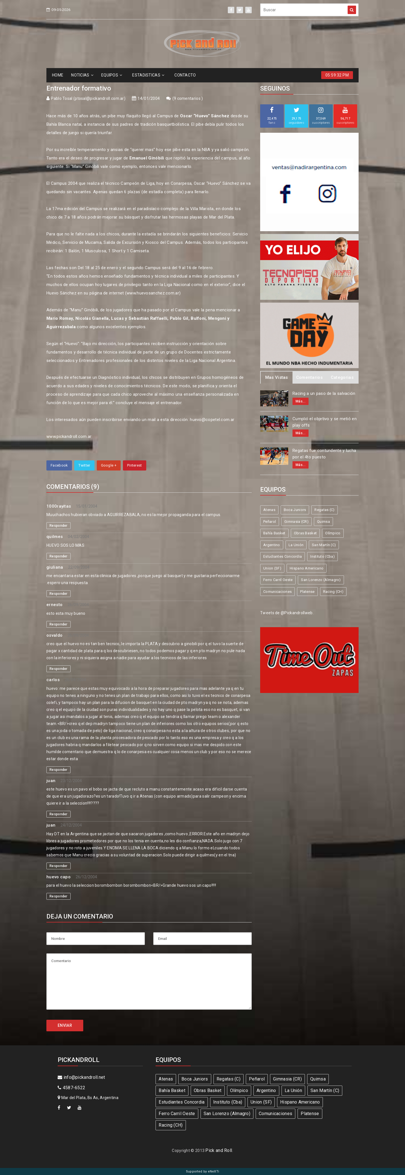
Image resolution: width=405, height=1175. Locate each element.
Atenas (269, 510)
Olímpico (332, 533)
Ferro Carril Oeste (277, 580)
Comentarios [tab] (309, 377)
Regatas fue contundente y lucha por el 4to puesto (324, 454)
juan (50, 780)
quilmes (54, 536)
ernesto (54, 604)
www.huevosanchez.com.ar (153, 293)
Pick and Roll (218, 1150)
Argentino (271, 545)
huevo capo (58, 876)
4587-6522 (71, 1087)
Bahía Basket (274, 533)
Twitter (84, 465)
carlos (53, 679)
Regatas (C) (324, 510)
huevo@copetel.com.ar (212, 419)
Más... (300, 401)
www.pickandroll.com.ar (69, 436)
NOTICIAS (82, 75)
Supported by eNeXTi (202, 1171)
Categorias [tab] (342, 377)
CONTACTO (185, 75)
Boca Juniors (295, 510)
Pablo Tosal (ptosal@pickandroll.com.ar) (88, 98)
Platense (307, 591)
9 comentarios (187, 98)
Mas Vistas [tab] (276, 377)
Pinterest (134, 465)
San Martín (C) (324, 545)
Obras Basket (305, 533)
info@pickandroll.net (81, 1077)
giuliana (54, 567)
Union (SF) (272, 568)
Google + (108, 465)
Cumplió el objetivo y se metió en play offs (324, 422)
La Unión (296, 545)
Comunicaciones (277, 591)
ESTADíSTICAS (148, 75)
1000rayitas (58, 506)
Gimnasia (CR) (296, 521)
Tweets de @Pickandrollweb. (287, 613)
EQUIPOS (111, 75)
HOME (57, 75)
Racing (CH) (333, 591)
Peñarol (269, 521)
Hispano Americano (306, 568)
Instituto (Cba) (322, 556)
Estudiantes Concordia (282, 556)
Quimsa (323, 521)
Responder (59, 526)
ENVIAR (65, 1025)
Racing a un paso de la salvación (324, 393)
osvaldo (54, 635)
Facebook (59, 465)
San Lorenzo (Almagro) (321, 580)
